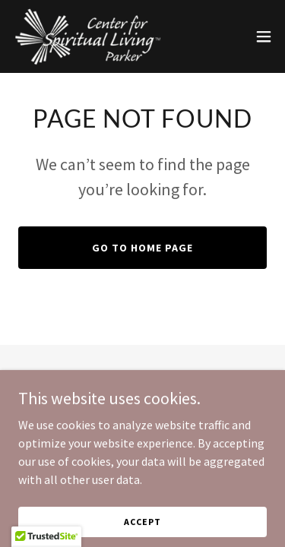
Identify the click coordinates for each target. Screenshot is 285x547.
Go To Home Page (142, 248)
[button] (264, 36)
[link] (87, 36)
